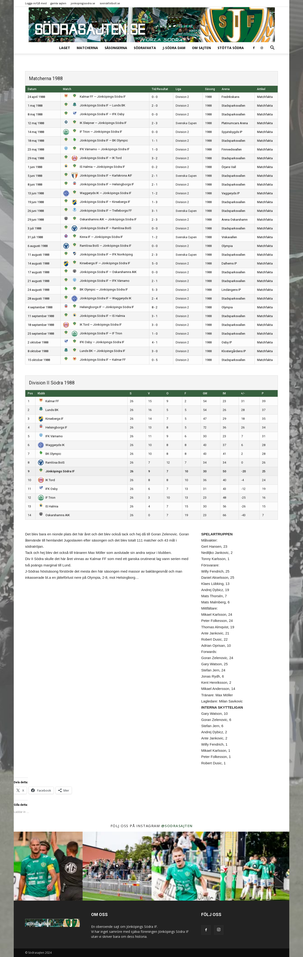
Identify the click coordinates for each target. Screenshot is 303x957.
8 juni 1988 (35, 184)
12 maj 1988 (36, 123)
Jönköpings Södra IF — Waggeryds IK (97, 298)
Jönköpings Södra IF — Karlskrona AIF (97, 175)
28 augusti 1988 (38, 298)
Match (67, 89)
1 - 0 (154, 149)
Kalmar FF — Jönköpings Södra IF (94, 96)
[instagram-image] (48, 866)
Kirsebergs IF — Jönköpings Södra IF (96, 263)
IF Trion (47, 497)
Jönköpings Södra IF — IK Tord (92, 158)
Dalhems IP (229, 263)
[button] (272, 48)
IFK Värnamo (50, 436)
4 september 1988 (40, 307)
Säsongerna (116, 48)
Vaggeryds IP (231, 193)
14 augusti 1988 (38, 263)
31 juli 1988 (35, 237)
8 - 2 (154, 307)
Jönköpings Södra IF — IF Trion (92, 333)
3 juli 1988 (34, 228)
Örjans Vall (229, 167)
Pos (30, 393)
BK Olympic (49, 454)
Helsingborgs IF (52, 427)
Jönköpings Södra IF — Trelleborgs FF (97, 210)
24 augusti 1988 (38, 290)
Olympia (227, 246)
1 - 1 (154, 140)
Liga (178, 89)
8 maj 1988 (35, 114)
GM (205, 393)
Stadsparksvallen (233, 105)
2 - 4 (154, 298)
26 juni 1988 (36, 211)
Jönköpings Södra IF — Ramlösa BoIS (97, 228)
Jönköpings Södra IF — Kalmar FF (94, 359)
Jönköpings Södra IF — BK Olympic (95, 140)
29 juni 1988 (36, 219)
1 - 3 (154, 202)
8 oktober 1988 (38, 351)
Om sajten (201, 48)
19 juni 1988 (36, 202)
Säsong (210, 89)
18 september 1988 (41, 325)
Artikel (261, 89)
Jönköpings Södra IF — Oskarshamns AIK (100, 272)
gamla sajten (58, 3)
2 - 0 (154, 105)
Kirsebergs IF (51, 418)
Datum (32, 89)
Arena (226, 89)
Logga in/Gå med (36, 3)
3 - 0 (154, 325)
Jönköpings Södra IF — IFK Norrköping (98, 254)
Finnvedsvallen (232, 149)
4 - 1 (154, 342)
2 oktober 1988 (38, 342)
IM (224, 393)
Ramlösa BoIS (51, 462)
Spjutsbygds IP (232, 132)
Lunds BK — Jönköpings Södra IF (94, 351)
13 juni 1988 (36, 193)
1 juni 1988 (35, 167)
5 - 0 (154, 263)
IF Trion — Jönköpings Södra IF (92, 131)
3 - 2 (154, 158)
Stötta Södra (231, 48)
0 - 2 (154, 167)
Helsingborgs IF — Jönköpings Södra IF (98, 307)
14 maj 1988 (36, 132)
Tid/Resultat (160, 89)
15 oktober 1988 (39, 360)
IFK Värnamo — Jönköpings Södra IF (96, 149)
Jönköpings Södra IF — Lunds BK (94, 105)
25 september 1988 (41, 333)
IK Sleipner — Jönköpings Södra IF (95, 123)
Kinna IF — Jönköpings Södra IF (93, 237)
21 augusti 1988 (38, 281)
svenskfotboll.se (110, 3)
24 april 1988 (36, 97)
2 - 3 (154, 123)
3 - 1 (154, 211)
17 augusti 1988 (38, 272)
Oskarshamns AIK (54, 515)
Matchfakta (265, 97)
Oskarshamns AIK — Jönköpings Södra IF (100, 219)
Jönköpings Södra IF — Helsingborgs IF (98, 184)
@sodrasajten (177, 825)
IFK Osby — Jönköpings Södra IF (93, 342)
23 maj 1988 (36, 149)
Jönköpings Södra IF (56, 471)
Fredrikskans (230, 97)
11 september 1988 (41, 316)
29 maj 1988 (36, 158)
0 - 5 (154, 360)
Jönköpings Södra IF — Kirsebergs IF (96, 202)
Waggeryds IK (51, 445)
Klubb (41, 393)
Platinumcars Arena (235, 123)
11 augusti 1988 (38, 254)
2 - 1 (154, 176)
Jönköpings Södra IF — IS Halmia (94, 316)
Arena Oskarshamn (235, 219)
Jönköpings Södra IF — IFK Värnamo (96, 281)
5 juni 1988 (35, 176)
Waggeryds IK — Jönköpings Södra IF (97, 193)
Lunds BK (48, 410)
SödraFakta (145, 48)
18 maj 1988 (36, 140)
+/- (243, 393)
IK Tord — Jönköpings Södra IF (92, 324)
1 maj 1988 (35, 105)
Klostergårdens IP (234, 351)
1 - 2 (154, 193)
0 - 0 (154, 97)
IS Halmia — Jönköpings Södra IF (94, 167)
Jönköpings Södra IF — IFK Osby (93, 114)
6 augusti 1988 (38, 246)
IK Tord (46, 480)
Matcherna (87, 48)
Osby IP (227, 342)
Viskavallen (229, 237)
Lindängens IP (231, 290)
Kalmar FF (48, 401)
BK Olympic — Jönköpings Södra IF (95, 289)
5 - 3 (154, 290)
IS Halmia (48, 506)
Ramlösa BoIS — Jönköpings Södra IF (97, 245)
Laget (64, 48)
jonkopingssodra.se (83, 3)
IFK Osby (48, 489)
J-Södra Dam (174, 48)
